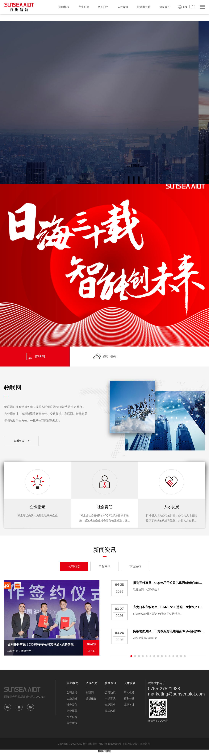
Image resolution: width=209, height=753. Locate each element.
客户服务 (103, 6)
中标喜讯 (104, 566)
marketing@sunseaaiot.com (176, 693)
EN (185, 6)
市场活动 (135, 566)
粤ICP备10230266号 (110, 743)
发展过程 (72, 716)
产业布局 (83, 6)
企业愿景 (72, 710)
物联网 (90, 692)
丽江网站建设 (130, 743)
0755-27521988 (164, 688)
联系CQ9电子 (156, 683)
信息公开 (164, 6)
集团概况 (64, 6)
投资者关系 (143, 6)
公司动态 (74, 566)
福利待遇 (129, 698)
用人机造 (129, 692)
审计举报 (72, 722)
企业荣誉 (72, 698)
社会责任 (72, 704)
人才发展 (123, 6)
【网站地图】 (105, 751)
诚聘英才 (129, 704)
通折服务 (91, 698)
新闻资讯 (110, 683)
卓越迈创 (145, 743)
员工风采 (110, 710)
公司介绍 (72, 692)
